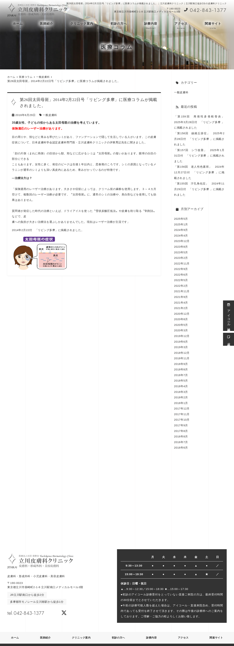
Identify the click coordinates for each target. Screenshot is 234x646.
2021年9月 (181, 293)
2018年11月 (182, 354)
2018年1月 (181, 397)
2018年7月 (181, 370)
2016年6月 (181, 441)
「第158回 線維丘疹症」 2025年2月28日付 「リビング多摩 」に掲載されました (199, 138)
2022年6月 (181, 271)
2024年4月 (181, 233)
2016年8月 (181, 430)
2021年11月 (182, 288)
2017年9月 (181, 419)
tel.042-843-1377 (30, 606)
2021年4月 (181, 299)
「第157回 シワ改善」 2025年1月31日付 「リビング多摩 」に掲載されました (199, 155)
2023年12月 (182, 239)
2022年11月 (182, 260)
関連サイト (213, 26)
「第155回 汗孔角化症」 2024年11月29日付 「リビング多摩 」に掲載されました (199, 188)
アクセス (181, 26)
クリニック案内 (81, 26)
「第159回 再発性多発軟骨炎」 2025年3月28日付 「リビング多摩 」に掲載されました (200, 122)
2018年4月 (181, 381)
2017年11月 (182, 408)
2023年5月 (181, 249)
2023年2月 (181, 255)
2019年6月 (181, 337)
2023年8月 (181, 244)
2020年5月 (181, 321)
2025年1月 (181, 222)
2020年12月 (182, 310)
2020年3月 (181, 326)
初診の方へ (118, 26)
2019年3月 (181, 343)
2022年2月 (181, 282)
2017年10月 (182, 414)
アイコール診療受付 (228, 315)
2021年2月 (181, 304)
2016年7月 (181, 436)
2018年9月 (181, 359)
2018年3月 (181, 386)
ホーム (18, 26)
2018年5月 (181, 376)
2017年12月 (182, 403)
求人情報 (228, 339)
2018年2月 (181, 392)
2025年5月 (181, 217)
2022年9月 (181, 266)
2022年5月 (181, 277)
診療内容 (150, 26)
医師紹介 (46, 26)
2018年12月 (182, 348)
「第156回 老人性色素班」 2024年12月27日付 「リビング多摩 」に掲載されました (199, 171)
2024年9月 (181, 228)
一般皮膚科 (50, 115)
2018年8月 (181, 365)
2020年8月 (181, 315)
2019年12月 (182, 332)
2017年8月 (181, 425)
